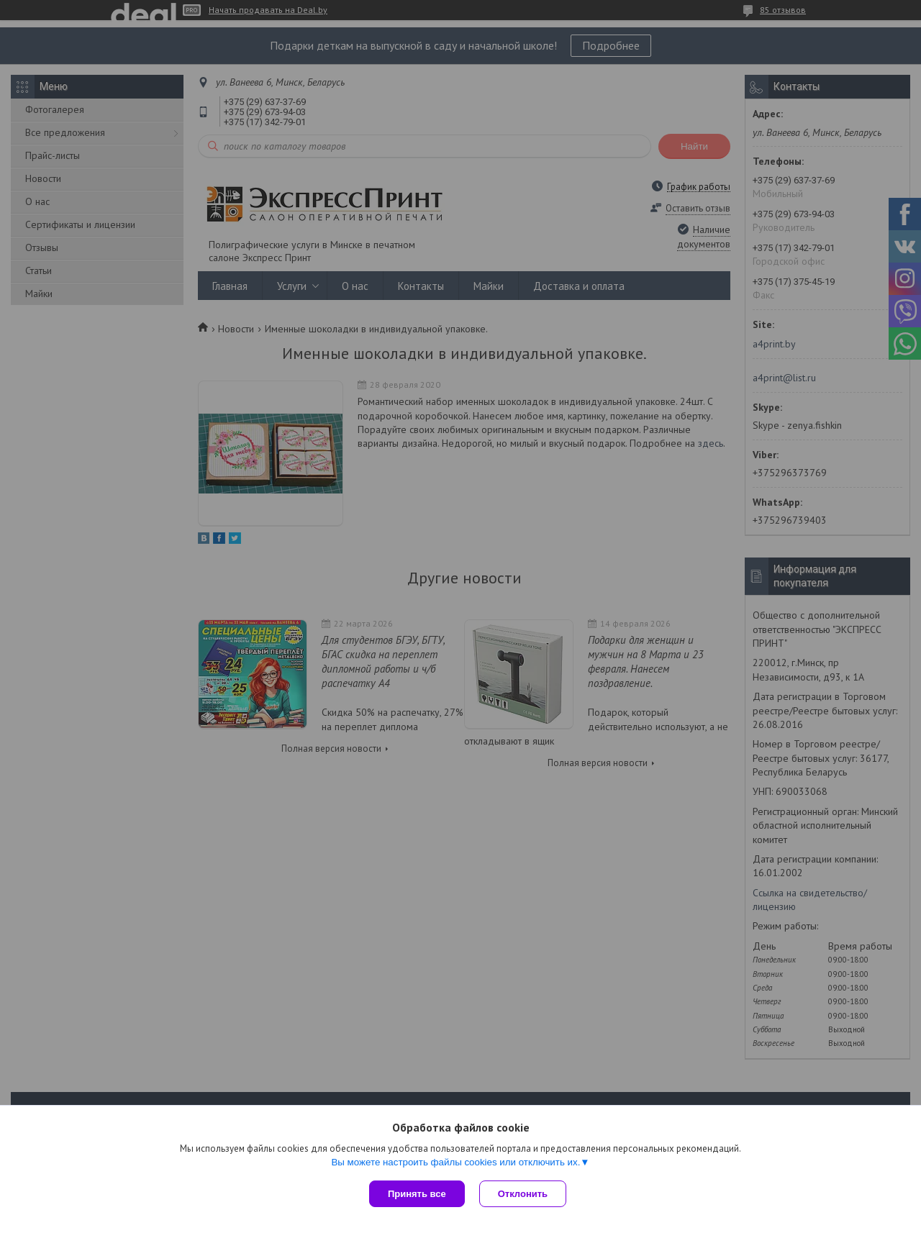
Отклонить (523, 1193)
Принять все (417, 1193)
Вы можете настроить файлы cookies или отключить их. (455, 1162)
